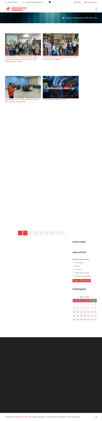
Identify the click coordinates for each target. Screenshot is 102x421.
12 (81, 312)
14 (88, 312)
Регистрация (92, 2)
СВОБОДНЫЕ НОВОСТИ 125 (54, 99)
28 (88, 319)
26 (81, 319)
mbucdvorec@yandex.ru (34, 2)
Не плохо (78, 269)
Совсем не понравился (83, 276)
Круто (77, 266)
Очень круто (79, 263)
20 (85, 316)
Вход (78, 2)
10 (74, 312)
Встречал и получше (82, 273)
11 (78, 312)
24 (74, 319)
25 (78, 319)
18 (78, 316)
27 (85, 319)
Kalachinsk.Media (21, 417)
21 (88, 316)
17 (74, 316)
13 (85, 312)
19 (81, 316)
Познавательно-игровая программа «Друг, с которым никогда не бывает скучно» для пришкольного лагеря (22, 59)
